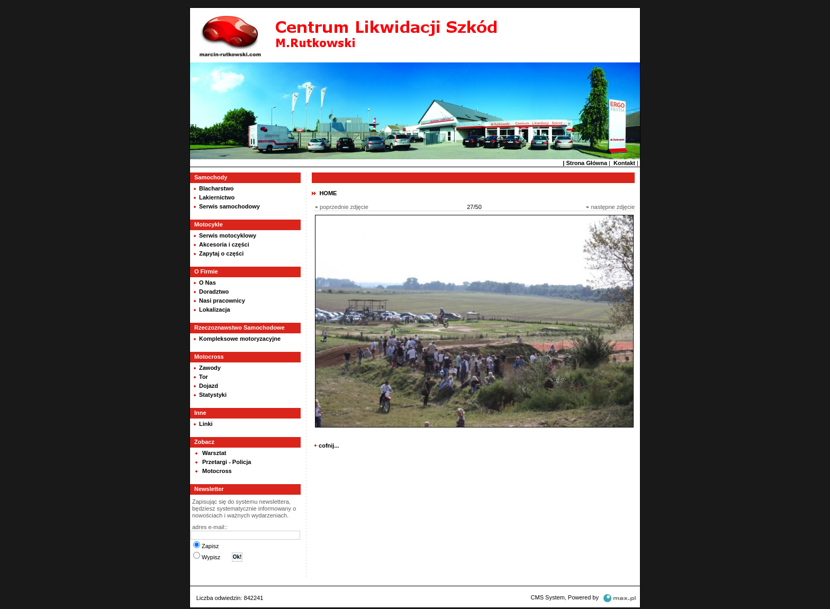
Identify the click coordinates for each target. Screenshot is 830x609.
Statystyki (213, 393)
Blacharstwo (216, 187)
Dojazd (208, 384)
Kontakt (624, 162)
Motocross (217, 470)
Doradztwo (214, 290)
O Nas (207, 281)
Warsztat (214, 452)
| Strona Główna (585, 162)
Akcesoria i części (224, 243)
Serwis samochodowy (229, 205)
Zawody (210, 366)
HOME (328, 192)
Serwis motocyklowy (227, 234)
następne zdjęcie (613, 206)
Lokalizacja (214, 308)
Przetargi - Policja (226, 461)
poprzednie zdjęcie (344, 206)
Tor (203, 375)
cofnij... (329, 444)
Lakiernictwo (216, 196)
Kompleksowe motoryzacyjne (240, 337)
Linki (206, 423)
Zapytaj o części (221, 252)
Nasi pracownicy (222, 299)
